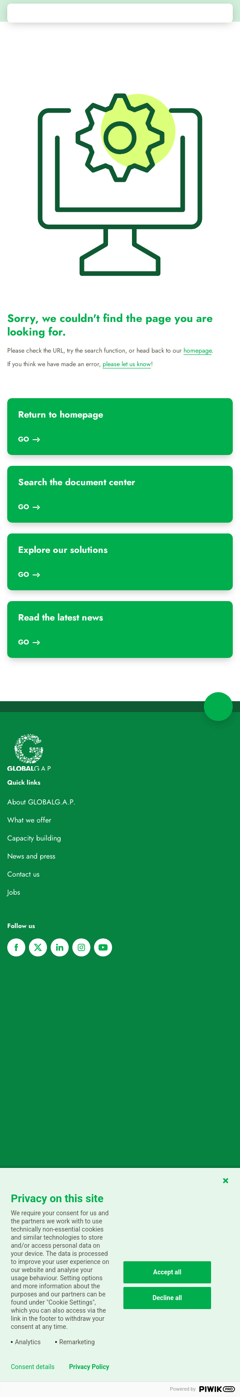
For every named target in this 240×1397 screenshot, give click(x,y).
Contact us (23, 874)
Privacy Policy (89, 1366)
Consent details (33, 1366)
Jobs (13, 892)
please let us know (127, 363)
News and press (31, 856)
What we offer (29, 820)
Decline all (167, 1297)
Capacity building (34, 838)
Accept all (167, 1272)
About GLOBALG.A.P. (41, 802)
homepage (198, 350)
